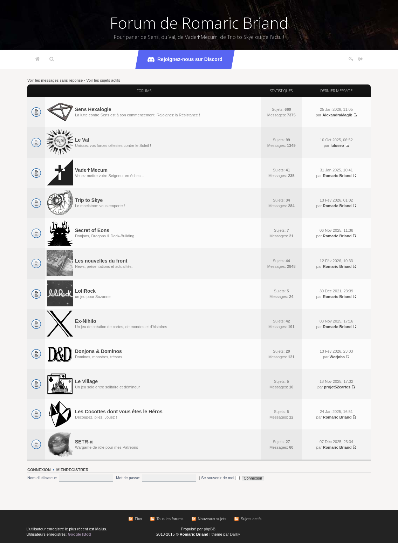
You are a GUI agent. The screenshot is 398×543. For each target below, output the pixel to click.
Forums (144, 90)
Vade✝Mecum (91, 170)
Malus (100, 529)
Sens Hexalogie (93, 109)
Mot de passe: (128, 478)
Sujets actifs (251, 519)
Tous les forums (170, 519)
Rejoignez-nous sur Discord (184, 59)
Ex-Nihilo (85, 321)
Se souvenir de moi (220, 478)
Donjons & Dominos (98, 351)
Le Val (82, 140)
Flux (138, 519)
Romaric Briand (337, 176)
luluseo (337, 145)
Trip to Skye (89, 200)
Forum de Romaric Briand (199, 22)
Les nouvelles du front (101, 261)
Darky (235, 534)
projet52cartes (337, 387)
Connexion (39, 470)
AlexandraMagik (337, 115)
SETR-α (84, 441)
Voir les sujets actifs (103, 80)
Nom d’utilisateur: (42, 478)
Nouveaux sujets (212, 519)
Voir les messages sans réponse (55, 80)
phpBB (209, 529)
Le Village (86, 381)
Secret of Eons (92, 230)
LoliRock (85, 291)
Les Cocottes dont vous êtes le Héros (119, 411)
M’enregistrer (72, 470)
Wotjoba (337, 357)
